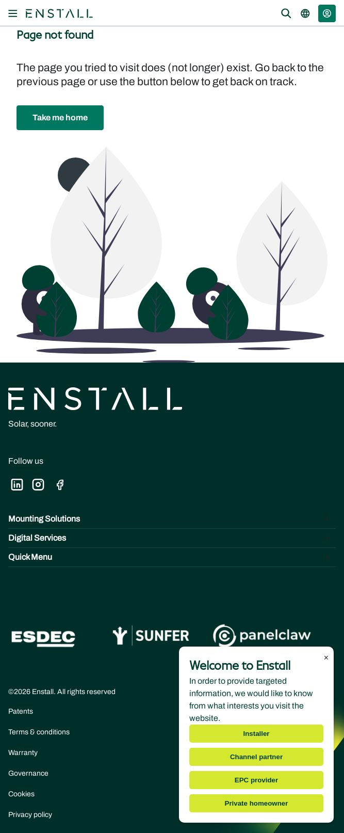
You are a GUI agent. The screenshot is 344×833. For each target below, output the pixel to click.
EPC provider (256, 780)
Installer (256, 733)
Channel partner (256, 757)
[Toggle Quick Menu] (172, 557)
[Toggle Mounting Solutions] (172, 519)
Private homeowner (256, 803)
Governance (28, 773)
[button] (327, 13)
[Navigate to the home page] (59, 13)
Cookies (21, 794)
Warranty (23, 753)
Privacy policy (30, 815)
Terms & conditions (39, 732)
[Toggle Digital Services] (172, 538)
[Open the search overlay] (286, 13)
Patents (20, 711)
